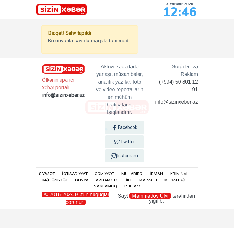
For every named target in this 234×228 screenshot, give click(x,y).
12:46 (180, 12)
